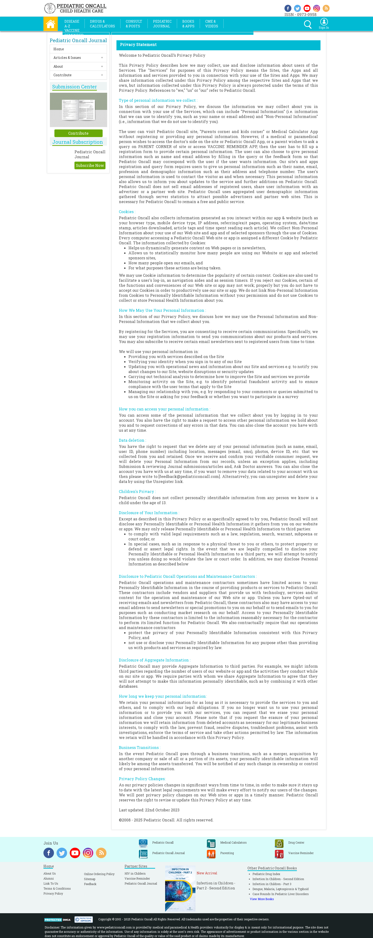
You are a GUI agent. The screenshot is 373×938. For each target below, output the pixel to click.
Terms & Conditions (57, 888)
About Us (49, 873)
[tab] (78, 49)
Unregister (163, 481)
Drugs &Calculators (102, 23)
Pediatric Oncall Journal (141, 883)
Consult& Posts (134, 23)
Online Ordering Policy (99, 874)
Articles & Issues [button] (67, 57)
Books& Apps (188, 23)
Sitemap (89, 879)
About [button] (58, 66)
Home (58, 49)
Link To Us (50, 883)
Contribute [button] (62, 75)
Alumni (48, 878)
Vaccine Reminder (137, 878)
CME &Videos (211, 23)
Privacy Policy (53, 893)
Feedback (90, 884)
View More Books (262, 899)
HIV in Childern (135, 873)
